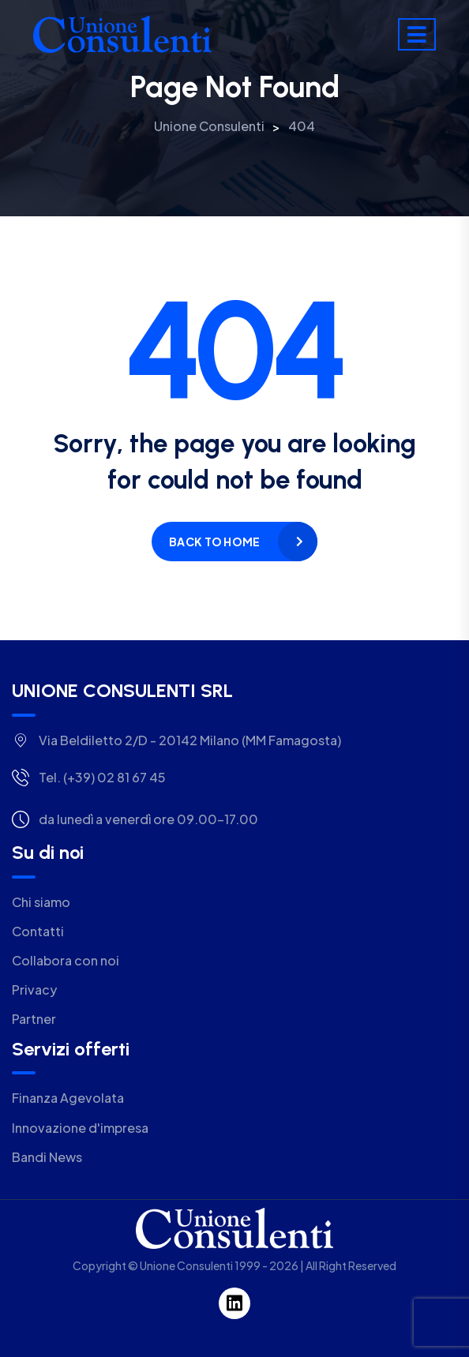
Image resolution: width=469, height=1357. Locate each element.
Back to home (214, 541)
